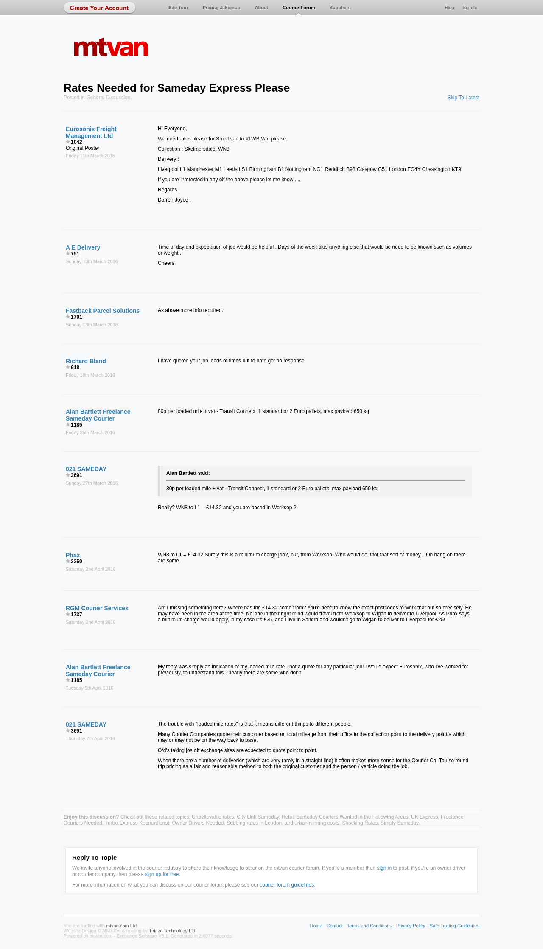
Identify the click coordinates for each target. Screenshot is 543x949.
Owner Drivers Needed (198, 823)
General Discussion (108, 98)
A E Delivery (83, 247)
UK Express (424, 817)
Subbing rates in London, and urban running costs (283, 823)
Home (316, 925)
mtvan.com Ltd (121, 925)
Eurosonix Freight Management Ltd (91, 132)
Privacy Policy (410, 925)
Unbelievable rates (213, 817)
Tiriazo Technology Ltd (172, 930)
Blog (449, 7)
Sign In (470, 7)
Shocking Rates (360, 823)
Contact (335, 925)
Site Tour (178, 7)
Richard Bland (86, 361)
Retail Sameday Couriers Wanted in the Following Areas (345, 817)
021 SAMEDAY (86, 469)
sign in (384, 868)
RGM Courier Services (97, 608)
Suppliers (340, 7)
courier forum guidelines (287, 885)
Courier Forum (299, 7)
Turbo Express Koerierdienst (137, 823)
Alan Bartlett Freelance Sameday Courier (98, 415)
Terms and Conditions (369, 925)
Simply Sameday (399, 823)
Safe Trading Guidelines (454, 925)
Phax (73, 555)
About (261, 7)
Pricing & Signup (222, 7)
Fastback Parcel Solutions (103, 310)
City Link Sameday (258, 817)
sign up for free (162, 874)
